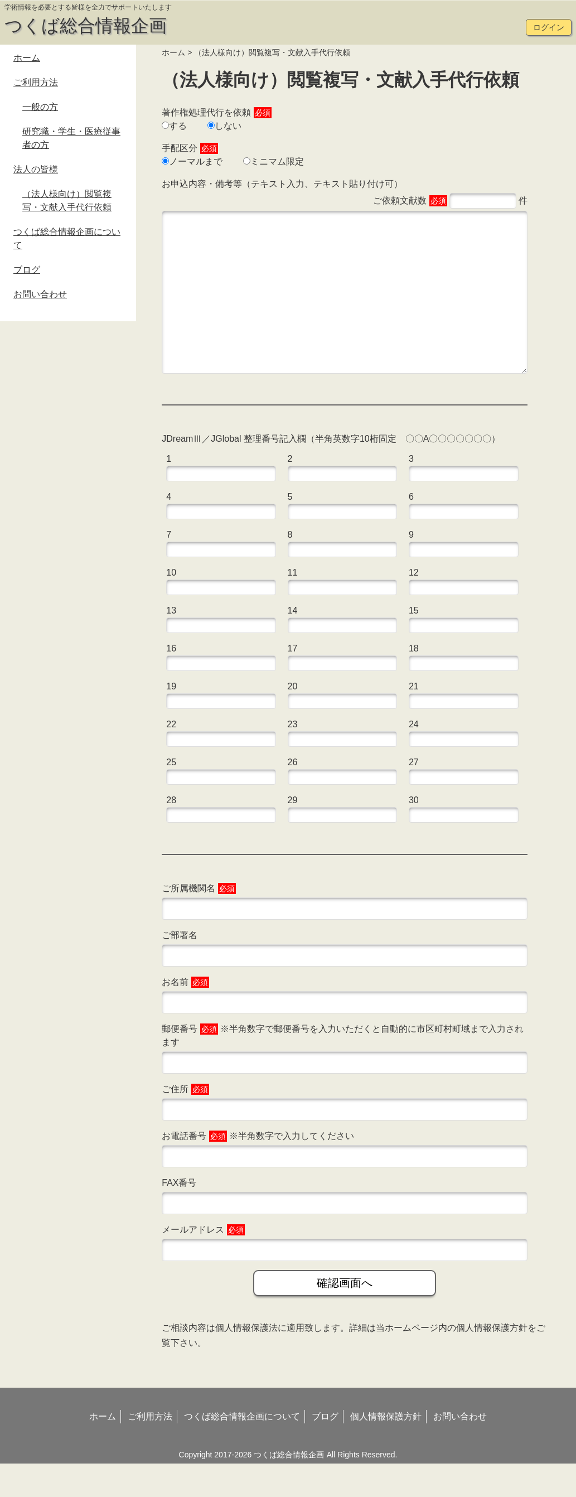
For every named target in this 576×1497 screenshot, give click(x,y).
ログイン (548, 27)
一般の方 (40, 107)
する (174, 126)
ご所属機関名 (198, 922)
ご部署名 (179, 968)
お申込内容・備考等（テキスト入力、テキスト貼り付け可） (282, 184)
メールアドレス (203, 1263)
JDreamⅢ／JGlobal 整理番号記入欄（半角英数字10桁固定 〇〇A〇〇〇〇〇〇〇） (331, 472)
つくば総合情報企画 (85, 26)
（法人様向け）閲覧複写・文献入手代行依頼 (67, 200)
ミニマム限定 (273, 161)
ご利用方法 (35, 82)
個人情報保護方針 (491, 1361)
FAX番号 (179, 1216)
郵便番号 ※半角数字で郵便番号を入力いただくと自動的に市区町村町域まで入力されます (343, 1068)
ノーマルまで (192, 161)
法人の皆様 (35, 169)
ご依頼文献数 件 (450, 201)
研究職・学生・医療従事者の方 (71, 138)
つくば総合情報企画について (66, 238)
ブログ (26, 269)
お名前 (185, 1015)
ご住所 (185, 1122)
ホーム (173, 52)
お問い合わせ (40, 294)
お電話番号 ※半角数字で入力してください (258, 1169)
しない (224, 126)
